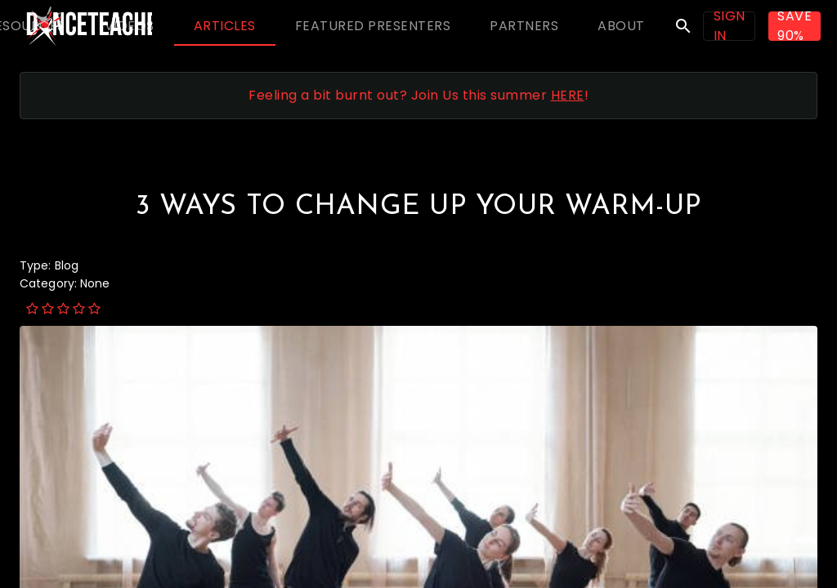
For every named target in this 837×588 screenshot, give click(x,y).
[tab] (128, 26)
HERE (567, 95)
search (683, 26)
